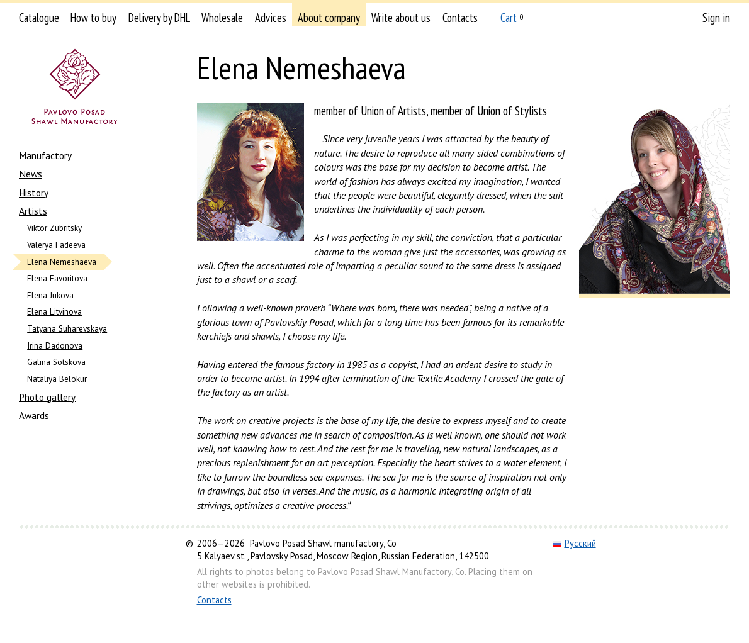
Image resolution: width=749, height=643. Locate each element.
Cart (508, 17)
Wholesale (222, 17)
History (33, 192)
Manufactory (45, 155)
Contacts (460, 17)
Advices (270, 17)
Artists (33, 210)
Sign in (716, 17)
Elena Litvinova (54, 311)
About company (329, 17)
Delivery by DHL (159, 17)
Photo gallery (47, 397)
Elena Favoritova (57, 278)
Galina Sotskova (56, 362)
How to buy (93, 17)
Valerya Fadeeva (56, 245)
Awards (34, 415)
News (30, 173)
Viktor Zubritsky (54, 228)
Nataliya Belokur (57, 379)
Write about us (401, 17)
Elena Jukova (50, 295)
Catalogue (39, 17)
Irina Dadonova (54, 345)
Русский (574, 543)
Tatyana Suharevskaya (67, 328)
